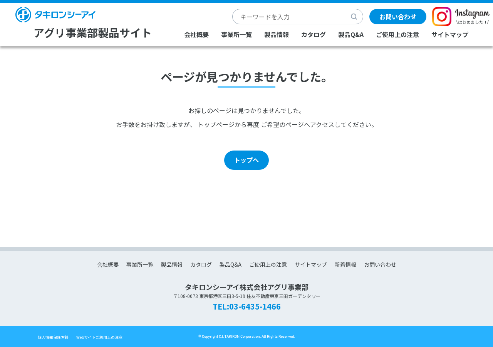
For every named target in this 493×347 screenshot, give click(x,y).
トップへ (246, 159)
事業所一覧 (236, 34)
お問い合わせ (397, 16)
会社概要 (196, 34)
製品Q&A (351, 34)
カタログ (313, 34)
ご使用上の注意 (397, 34)
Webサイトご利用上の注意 (99, 337)
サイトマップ (449, 34)
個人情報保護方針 (53, 337)
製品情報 (276, 34)
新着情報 (345, 264)
